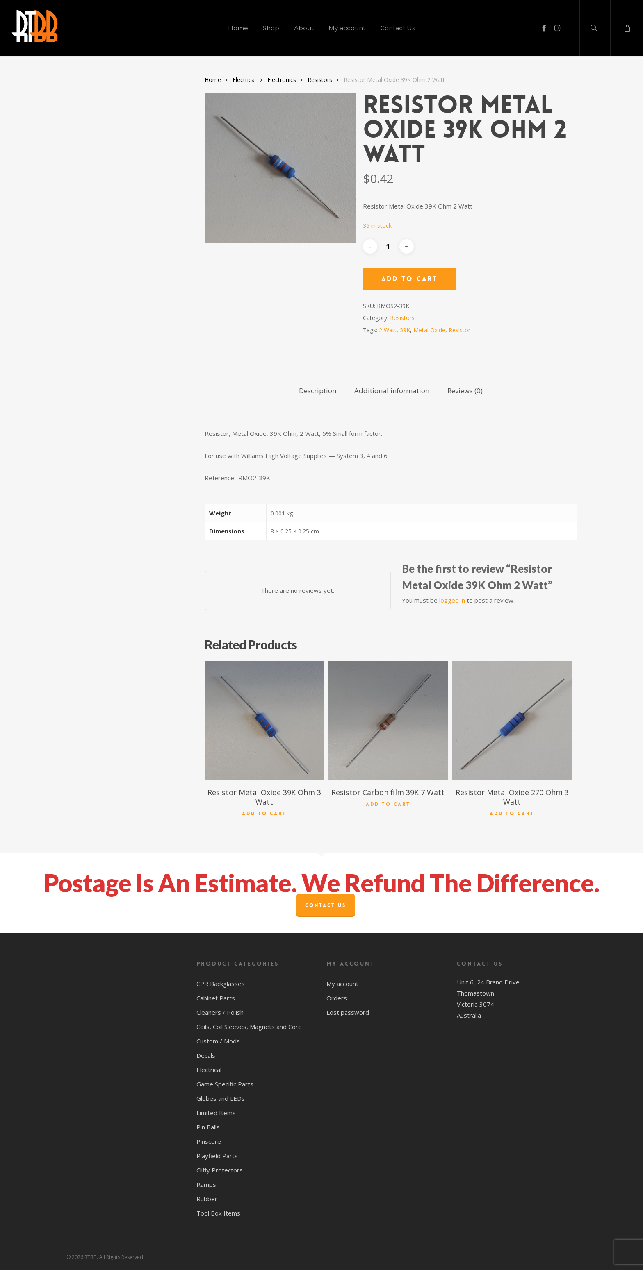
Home (213, 80)
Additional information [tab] (391, 390)
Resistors (320, 80)
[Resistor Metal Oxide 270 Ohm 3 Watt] (511, 720)
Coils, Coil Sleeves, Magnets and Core (249, 1027)
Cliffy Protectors (219, 1170)
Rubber (206, 1199)
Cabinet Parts (215, 998)
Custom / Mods (218, 1041)
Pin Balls (208, 1127)
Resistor (459, 330)
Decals (205, 1055)
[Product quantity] (388, 246)
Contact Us (325, 905)
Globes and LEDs (220, 1098)
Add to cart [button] (264, 813)
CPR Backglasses (220, 984)
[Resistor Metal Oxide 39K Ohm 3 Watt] (264, 720)
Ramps (206, 1184)
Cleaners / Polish (220, 1012)
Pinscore (208, 1141)
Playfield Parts (217, 1156)
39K (405, 330)
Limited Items (216, 1113)
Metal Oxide (429, 330)
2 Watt (388, 330)
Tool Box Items (218, 1213)
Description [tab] (317, 390)
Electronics (281, 80)
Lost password (347, 1012)
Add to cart (409, 278)
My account (342, 984)
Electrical (244, 80)
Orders (336, 998)
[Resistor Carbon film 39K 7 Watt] (387, 720)
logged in (452, 600)
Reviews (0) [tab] (465, 390)
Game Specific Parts (224, 1084)
